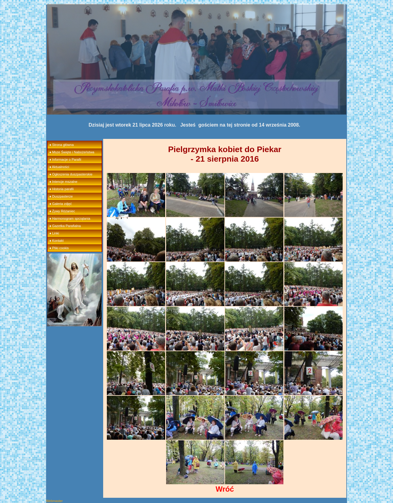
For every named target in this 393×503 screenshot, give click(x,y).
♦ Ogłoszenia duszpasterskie (70, 174)
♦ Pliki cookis (59, 248)
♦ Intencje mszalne (63, 181)
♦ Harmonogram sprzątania (69, 218)
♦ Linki (54, 233)
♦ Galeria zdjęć (60, 204)
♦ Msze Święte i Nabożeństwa (71, 152)
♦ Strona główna (61, 145)
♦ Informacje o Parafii (65, 159)
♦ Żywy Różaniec (62, 211)
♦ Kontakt (56, 240)
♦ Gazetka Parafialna (65, 226)
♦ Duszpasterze (61, 196)
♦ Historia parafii (61, 189)
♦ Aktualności (59, 167)
